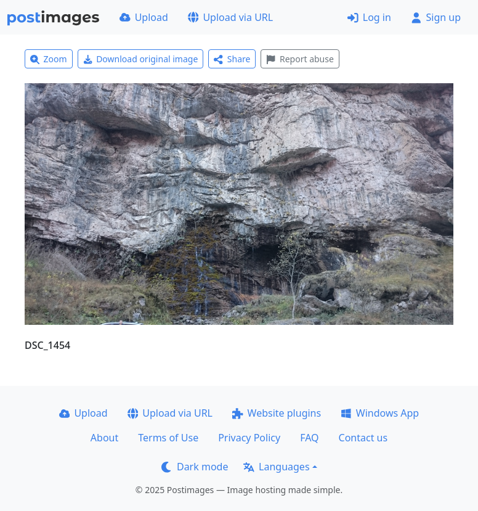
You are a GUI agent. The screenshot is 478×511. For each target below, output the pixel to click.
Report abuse (299, 59)
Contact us (363, 437)
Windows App (380, 413)
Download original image (140, 59)
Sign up (436, 17)
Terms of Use (168, 437)
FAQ (309, 437)
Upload (144, 17)
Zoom (48, 59)
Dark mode (194, 466)
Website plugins (276, 413)
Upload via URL (230, 17)
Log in (369, 17)
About (104, 437)
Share (232, 59)
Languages (276, 466)
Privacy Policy (249, 437)
